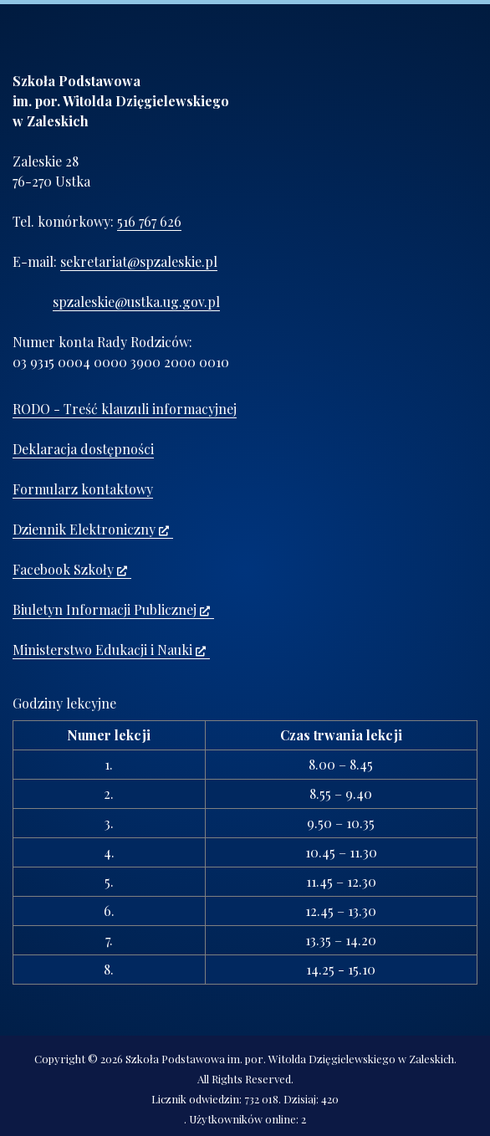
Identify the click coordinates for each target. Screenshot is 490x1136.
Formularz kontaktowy (83, 489)
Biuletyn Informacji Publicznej (111, 609)
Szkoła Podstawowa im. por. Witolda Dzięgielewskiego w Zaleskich (289, 1059)
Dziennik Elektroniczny (91, 529)
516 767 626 (149, 221)
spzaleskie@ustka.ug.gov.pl (136, 301)
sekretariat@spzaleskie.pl (138, 261)
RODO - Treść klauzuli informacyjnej (125, 408)
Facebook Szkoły (70, 569)
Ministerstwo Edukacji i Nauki (109, 649)
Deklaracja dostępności (83, 449)
